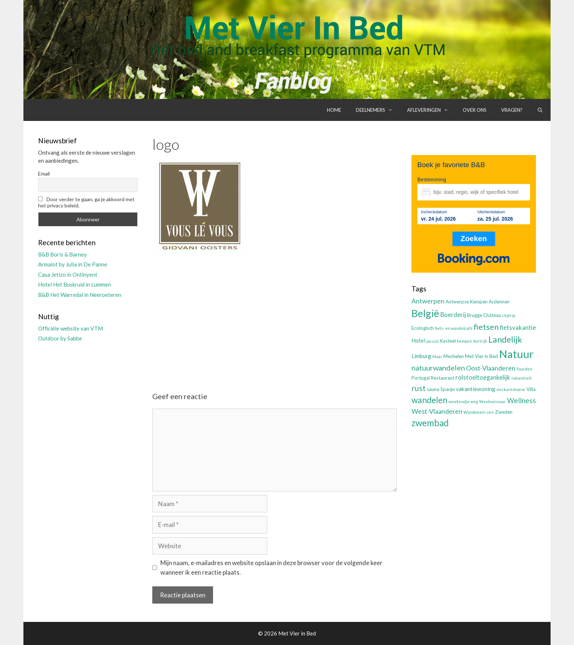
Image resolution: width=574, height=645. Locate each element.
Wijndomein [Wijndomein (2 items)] (474, 412)
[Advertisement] (274, 316)
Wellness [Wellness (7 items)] (521, 400)
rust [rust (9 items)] (418, 387)
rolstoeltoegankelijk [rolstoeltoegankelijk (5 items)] (482, 377)
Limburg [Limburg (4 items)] (421, 356)
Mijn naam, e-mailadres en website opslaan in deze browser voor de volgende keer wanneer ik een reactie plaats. (271, 567)
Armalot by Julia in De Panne (72, 264)
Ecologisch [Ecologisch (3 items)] (422, 328)
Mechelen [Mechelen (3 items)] (453, 356)
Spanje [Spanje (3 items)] (447, 389)
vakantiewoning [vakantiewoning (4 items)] (475, 389)
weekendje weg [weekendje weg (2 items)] (463, 401)
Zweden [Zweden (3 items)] (503, 412)
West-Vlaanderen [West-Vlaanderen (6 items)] (436, 411)
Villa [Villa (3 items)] (531, 389)
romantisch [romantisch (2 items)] (521, 378)
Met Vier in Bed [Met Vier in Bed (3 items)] (481, 356)
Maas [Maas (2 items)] (437, 356)
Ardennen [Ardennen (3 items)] (499, 302)
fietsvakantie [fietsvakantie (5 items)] (518, 327)
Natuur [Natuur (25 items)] (516, 353)
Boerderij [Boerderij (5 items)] (453, 314)
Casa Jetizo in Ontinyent (67, 274)
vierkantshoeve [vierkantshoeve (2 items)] (510, 389)
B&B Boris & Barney (62, 254)
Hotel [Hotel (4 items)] (418, 340)
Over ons (475, 110)
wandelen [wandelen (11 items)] (429, 400)
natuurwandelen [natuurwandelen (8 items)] (438, 367)
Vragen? (511, 110)
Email (44, 173)
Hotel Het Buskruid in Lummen (74, 284)
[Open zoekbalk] (540, 110)
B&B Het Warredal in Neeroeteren (79, 294)
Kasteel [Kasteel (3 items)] (448, 341)
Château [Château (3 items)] (492, 315)
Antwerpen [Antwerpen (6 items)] (427, 301)
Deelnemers (378, 110)
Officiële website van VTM (70, 328)
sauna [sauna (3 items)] (433, 389)
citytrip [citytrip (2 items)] (508, 315)
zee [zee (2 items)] (490, 412)
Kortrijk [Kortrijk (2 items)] (480, 341)
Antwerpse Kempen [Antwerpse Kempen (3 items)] (467, 302)
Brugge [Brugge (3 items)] (474, 315)
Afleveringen (431, 110)
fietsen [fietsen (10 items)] (486, 327)
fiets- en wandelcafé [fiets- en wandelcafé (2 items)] (454, 328)
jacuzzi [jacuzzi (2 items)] (432, 341)
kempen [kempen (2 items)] (464, 341)
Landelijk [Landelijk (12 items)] (505, 339)
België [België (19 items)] (425, 313)
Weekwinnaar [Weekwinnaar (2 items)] (492, 401)
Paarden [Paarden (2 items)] (524, 368)
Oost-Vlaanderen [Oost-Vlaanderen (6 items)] (490, 368)
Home (334, 110)
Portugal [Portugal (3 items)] (420, 378)
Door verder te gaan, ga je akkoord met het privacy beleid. (86, 202)
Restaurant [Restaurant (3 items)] (442, 378)
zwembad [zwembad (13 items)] (430, 422)
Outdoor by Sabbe (60, 338)
